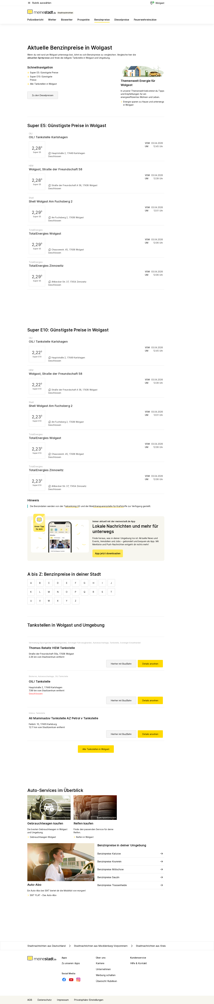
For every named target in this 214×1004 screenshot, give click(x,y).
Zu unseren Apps (71, 963)
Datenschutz (44, 999)
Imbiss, (32, 713)
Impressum (63, 999)
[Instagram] (78, 979)
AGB (29, 999)
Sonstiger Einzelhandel (130, 643)
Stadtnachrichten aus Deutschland (46, 945)
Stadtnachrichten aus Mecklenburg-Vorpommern (98, 946)
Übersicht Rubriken (106, 981)
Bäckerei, (33, 676)
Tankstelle (40, 713)
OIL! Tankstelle (61, 676)
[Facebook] (64, 979)
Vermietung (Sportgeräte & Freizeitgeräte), (48, 643)
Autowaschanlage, (101, 643)
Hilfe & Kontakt (138, 963)
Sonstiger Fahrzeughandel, (80, 643)
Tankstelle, (114, 643)
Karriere (100, 963)
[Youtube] (71, 979)
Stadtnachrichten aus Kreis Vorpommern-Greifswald (161, 946)
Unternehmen (103, 969)
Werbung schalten (106, 975)
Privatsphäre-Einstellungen (88, 999)
